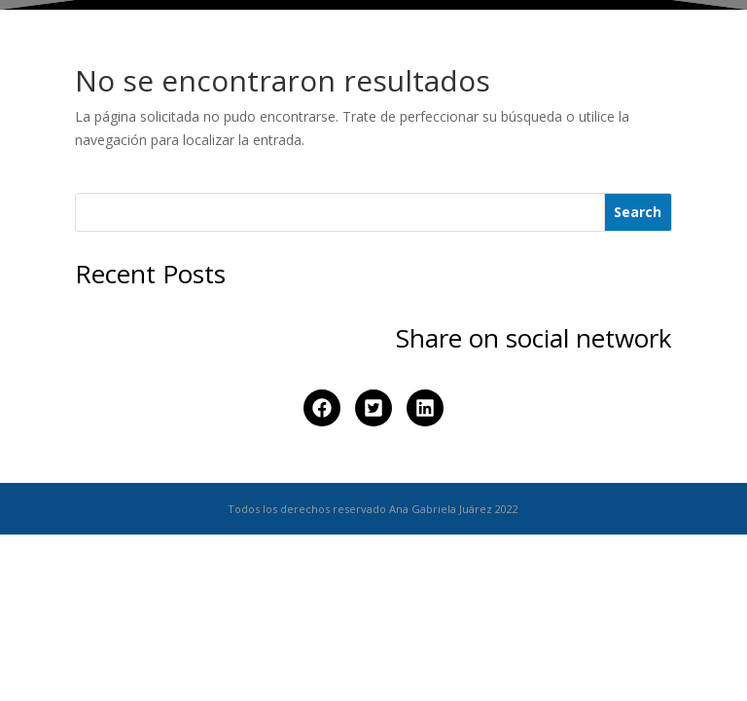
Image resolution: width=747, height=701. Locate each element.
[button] (321, 407)
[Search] (638, 212)
